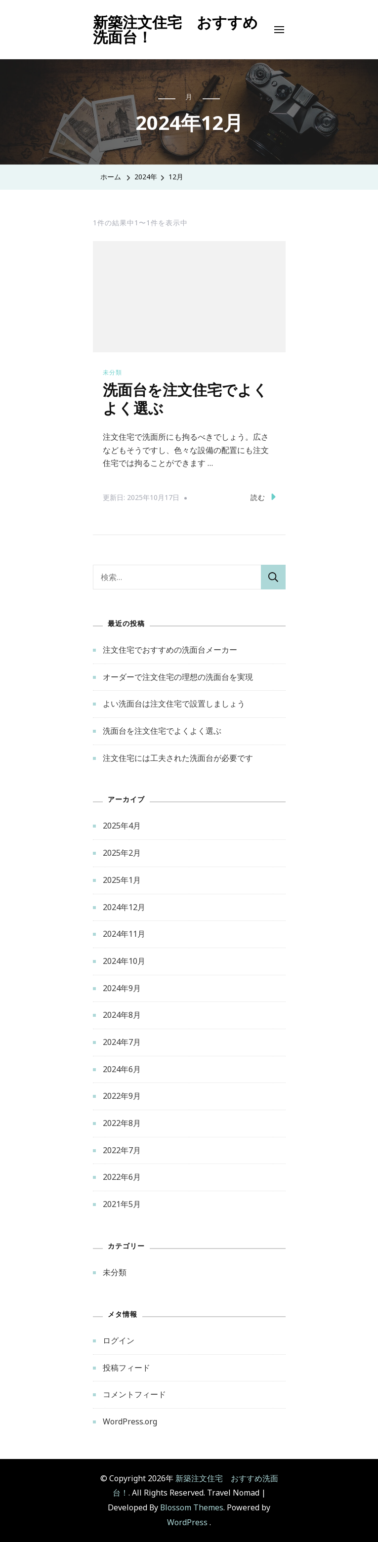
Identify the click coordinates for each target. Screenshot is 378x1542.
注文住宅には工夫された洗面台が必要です (178, 757)
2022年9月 (122, 1095)
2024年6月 (122, 1069)
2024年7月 (122, 1042)
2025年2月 (122, 852)
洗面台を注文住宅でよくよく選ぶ (162, 730)
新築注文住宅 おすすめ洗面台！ (175, 29)
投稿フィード (126, 1367)
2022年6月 (122, 1176)
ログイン (118, 1340)
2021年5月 (122, 1204)
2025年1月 (122, 880)
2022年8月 (122, 1123)
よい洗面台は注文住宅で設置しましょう (174, 703)
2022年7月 (122, 1150)
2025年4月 (122, 825)
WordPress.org (130, 1421)
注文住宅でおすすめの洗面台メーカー (170, 649)
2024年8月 (122, 1014)
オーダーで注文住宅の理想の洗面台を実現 (178, 676)
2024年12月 (124, 907)
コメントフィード (134, 1394)
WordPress (187, 1522)
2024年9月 (122, 988)
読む (263, 497)
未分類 (112, 372)
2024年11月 (124, 933)
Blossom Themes (191, 1507)
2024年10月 (124, 961)
